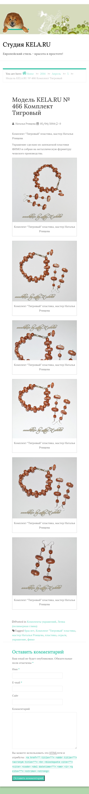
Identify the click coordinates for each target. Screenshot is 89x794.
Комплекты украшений (41, 621)
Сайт (15, 695)
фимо (31, 639)
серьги (62, 635)
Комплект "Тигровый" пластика (56, 630)
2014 (43, 73)
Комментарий (21, 709)
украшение (19, 639)
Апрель (56, 73)
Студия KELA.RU (27, 44)
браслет (29, 630)
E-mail (17, 682)
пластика (51, 635)
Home (30, 73)
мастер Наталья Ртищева (27, 635)
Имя (16, 669)
